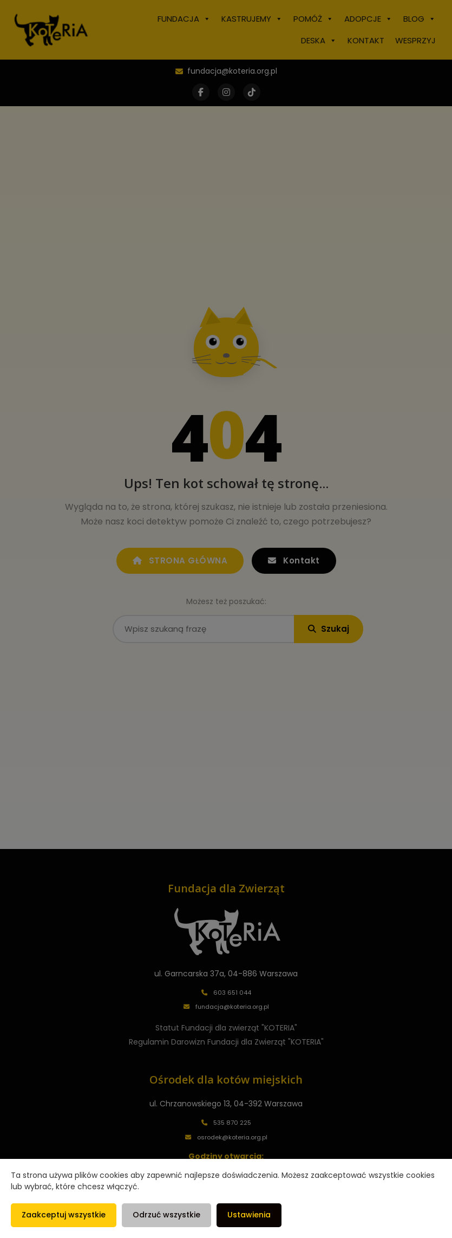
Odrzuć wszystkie (166, 1214)
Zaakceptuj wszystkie (64, 1214)
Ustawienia (249, 1214)
